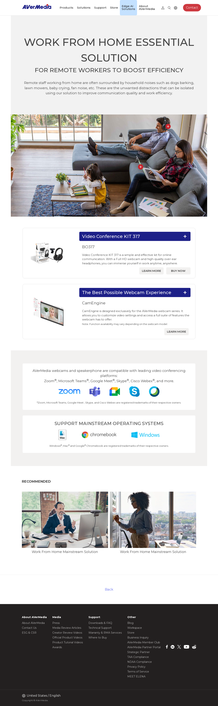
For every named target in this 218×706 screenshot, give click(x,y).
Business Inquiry (138, 637)
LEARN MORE (151, 271)
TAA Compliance (138, 657)
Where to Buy (97, 637)
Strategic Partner (138, 652)
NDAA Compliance (139, 662)
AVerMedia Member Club (143, 642)
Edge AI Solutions (128, 7)
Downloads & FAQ (100, 623)
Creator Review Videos (67, 632)
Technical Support (100, 627)
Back (109, 589)
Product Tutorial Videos (67, 642)
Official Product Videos (67, 637)
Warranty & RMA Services (105, 632)
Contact (192, 7)
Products (66, 7)
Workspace (134, 627)
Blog (130, 623)
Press (56, 623)
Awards (57, 647)
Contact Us (29, 627)
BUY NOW (178, 271)
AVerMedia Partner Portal (144, 647)
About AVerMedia (147, 7)
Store (114, 7)
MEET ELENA (136, 676)
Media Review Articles (66, 627)
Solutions (83, 7)
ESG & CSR (29, 632)
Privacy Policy (136, 666)
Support (100, 7)
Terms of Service (138, 671)
